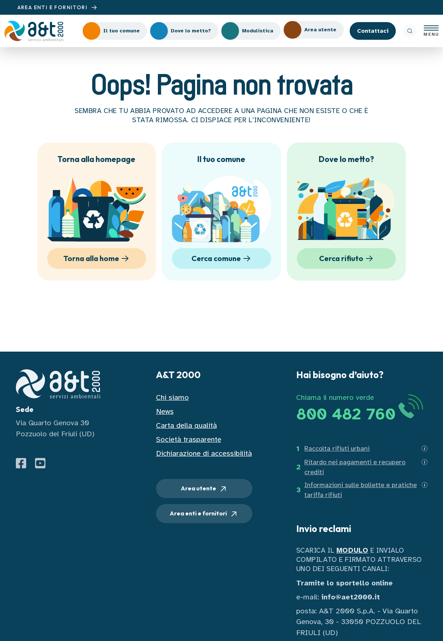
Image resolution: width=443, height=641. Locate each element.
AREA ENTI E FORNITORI (58, 7)
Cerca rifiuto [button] (347, 258)
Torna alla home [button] (97, 258)
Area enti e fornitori (204, 514)
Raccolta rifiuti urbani (337, 448)
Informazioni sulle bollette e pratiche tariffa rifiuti (360, 490)
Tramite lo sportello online (344, 583)
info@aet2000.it (350, 597)
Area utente (204, 489)
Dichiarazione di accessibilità (204, 453)
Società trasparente (188, 439)
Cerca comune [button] (222, 258)
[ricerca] (409, 31)
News (165, 411)
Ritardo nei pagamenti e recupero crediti (354, 467)
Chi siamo (172, 397)
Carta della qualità (186, 425)
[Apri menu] (431, 30)
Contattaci (372, 31)
